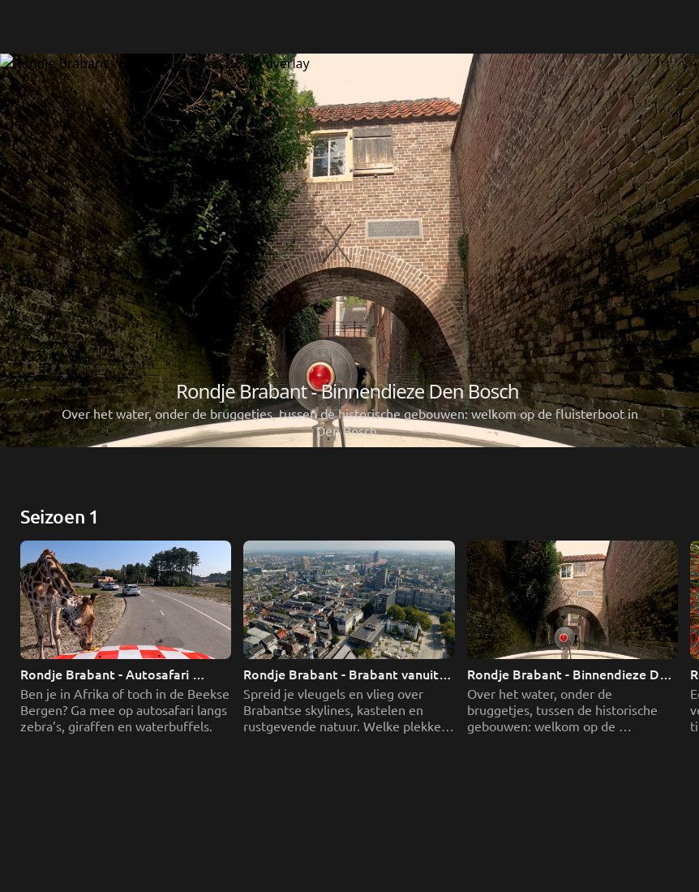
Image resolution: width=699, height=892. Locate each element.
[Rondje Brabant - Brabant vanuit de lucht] (349, 518)
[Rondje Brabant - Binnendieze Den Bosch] (349, 689)
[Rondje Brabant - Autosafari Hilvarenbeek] (349, 348)
